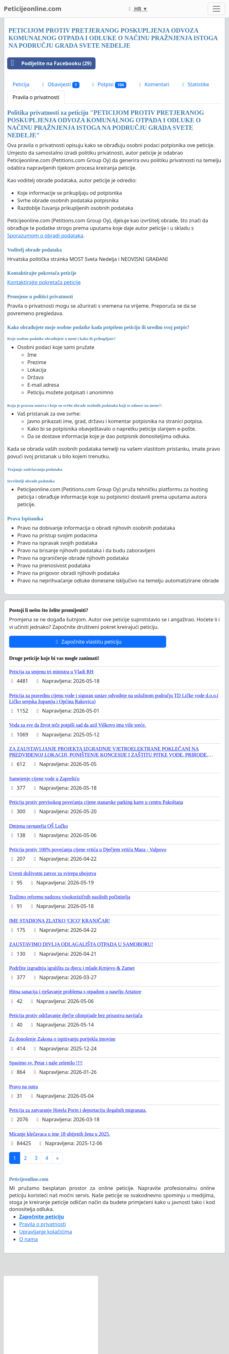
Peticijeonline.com (33, 8)
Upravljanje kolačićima (45, 1231)
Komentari (153, 84)
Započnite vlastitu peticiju (88, 641)
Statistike (194, 84)
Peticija (21, 84)
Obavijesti (59, 84)
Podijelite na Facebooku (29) (49, 63)
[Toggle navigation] (216, 9)
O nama (28, 1239)
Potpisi (108, 84)
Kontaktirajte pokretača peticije (44, 282)
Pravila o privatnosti (36, 97)
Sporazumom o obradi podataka (45, 235)
